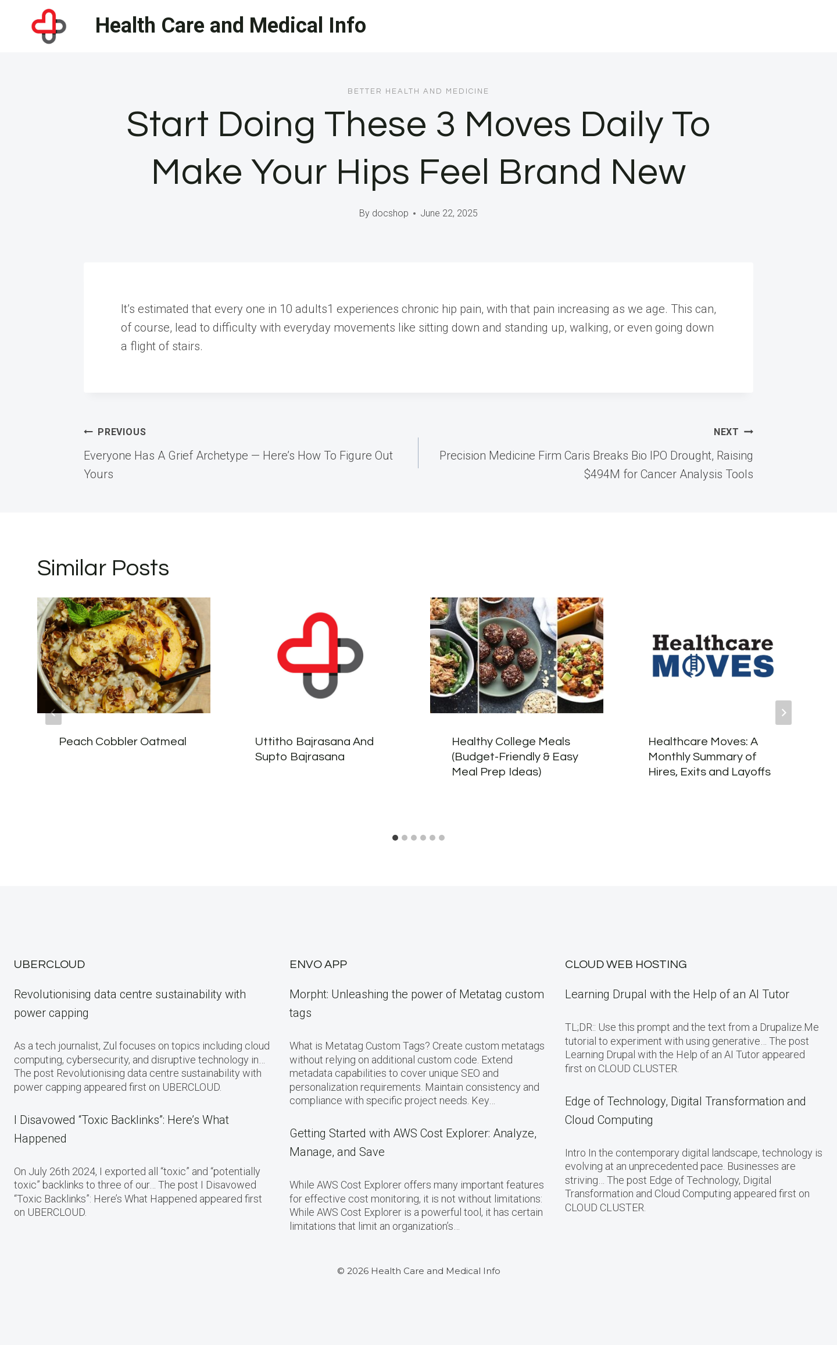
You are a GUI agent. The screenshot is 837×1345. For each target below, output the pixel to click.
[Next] (783, 712)
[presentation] (123, 655)
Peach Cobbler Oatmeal (123, 742)
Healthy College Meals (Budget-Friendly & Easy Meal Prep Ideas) (515, 757)
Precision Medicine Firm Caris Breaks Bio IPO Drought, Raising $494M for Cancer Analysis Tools (591, 451)
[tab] (395, 838)
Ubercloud (49, 964)
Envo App (318, 964)
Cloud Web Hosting (626, 964)
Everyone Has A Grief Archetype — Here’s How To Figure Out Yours (245, 451)
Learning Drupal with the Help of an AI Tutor (677, 994)
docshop (390, 213)
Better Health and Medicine (418, 91)
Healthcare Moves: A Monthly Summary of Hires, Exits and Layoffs (709, 757)
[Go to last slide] (53, 712)
